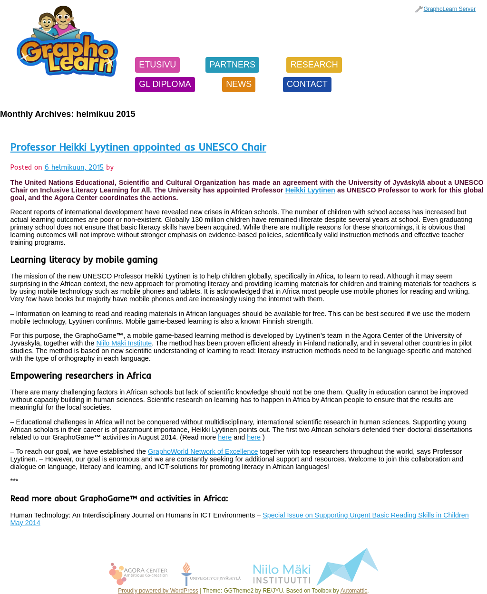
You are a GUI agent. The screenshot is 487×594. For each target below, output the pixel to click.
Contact (307, 84)
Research (314, 64)
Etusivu (157, 64)
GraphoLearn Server (450, 9)
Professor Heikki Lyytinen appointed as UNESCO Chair (138, 146)
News (239, 84)
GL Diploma (165, 84)
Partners (232, 64)
